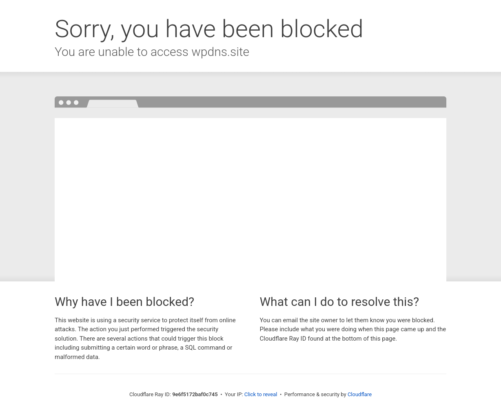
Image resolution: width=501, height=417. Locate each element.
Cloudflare (360, 394)
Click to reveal (260, 394)
